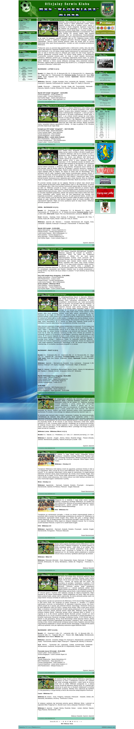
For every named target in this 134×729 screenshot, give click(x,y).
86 (65, 721)
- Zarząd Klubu (22, 23)
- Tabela (21, 39)
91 (77, 721)
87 (68, 721)
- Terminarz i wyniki (23, 46)
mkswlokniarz (42, 101)
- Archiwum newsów (24, 55)
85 (63, 721)
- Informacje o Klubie (24, 21)
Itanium (38, 727)
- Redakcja (21, 54)
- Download (22, 56)
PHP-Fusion (28, 727)
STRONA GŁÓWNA (24, 16)
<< (59, 721)
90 (75, 721)
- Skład (20, 35)
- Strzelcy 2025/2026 (24, 37)
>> (81, 721)
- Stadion (21, 25)
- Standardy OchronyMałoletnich (24, 28)
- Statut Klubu (22, 24)
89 (72, 721)
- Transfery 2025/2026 (24, 36)
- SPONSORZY (23, 26)
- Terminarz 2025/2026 (24, 38)
